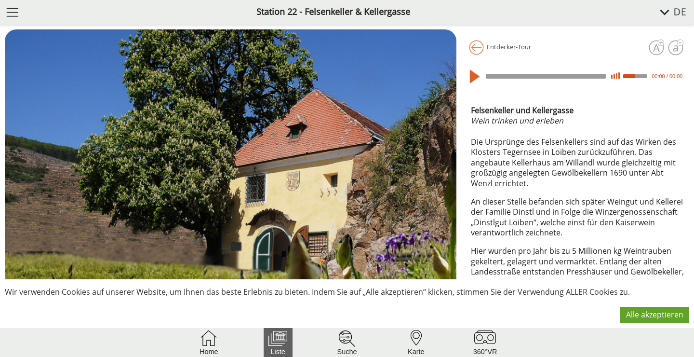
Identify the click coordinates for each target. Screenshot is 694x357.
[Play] (476, 76)
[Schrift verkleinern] (675, 47)
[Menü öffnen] (12, 12)
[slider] (546, 76)
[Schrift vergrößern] (656, 47)
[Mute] (615, 76)
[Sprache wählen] (667, 12)
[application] (577, 76)
